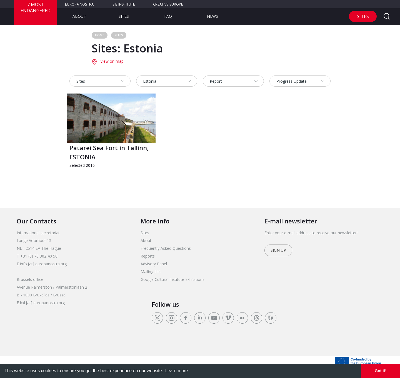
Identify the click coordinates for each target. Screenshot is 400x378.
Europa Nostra (79, 4)
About (79, 16)
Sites (124, 16)
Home (99, 35)
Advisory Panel (154, 263)
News (212, 16)
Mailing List (151, 271)
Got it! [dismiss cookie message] (380, 371)
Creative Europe (168, 4)
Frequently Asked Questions (166, 248)
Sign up (278, 250)
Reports (148, 256)
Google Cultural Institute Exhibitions (172, 279)
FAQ (168, 16)
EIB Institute (123, 4)
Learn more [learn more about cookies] (176, 370)
